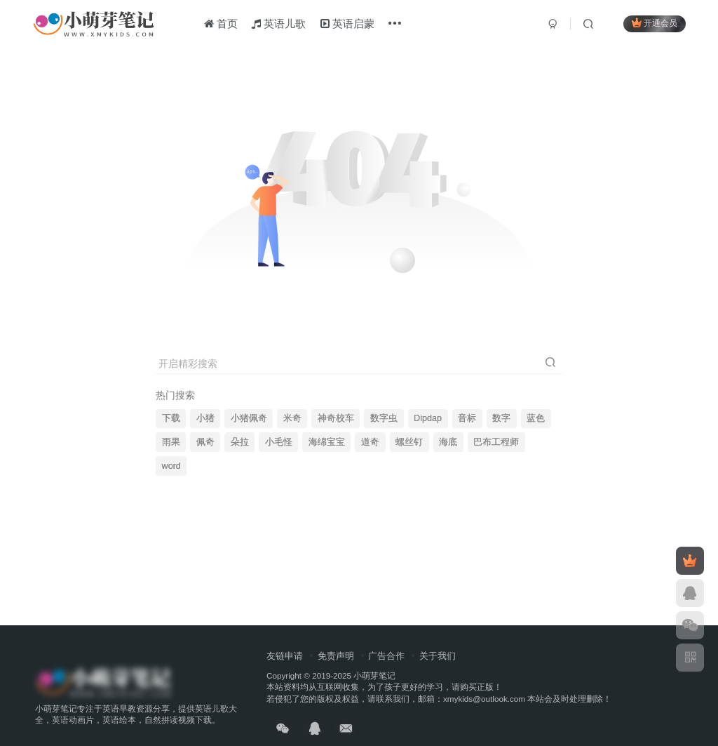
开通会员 (654, 23)
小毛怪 (278, 442)
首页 (221, 23)
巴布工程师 (496, 442)
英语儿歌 (279, 23)
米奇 (292, 418)
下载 (171, 418)
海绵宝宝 (327, 442)
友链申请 (284, 656)
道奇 (370, 442)
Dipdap (428, 418)
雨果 (171, 442)
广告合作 (386, 656)
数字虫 (384, 418)
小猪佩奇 (249, 418)
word (171, 466)
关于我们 (437, 656)
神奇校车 (336, 418)
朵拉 (240, 442)
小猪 (205, 418)
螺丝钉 (409, 442)
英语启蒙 (347, 23)
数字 (501, 418)
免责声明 (336, 656)
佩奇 (205, 442)
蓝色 (536, 418)
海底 (448, 442)
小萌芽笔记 (374, 675)
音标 (467, 418)
